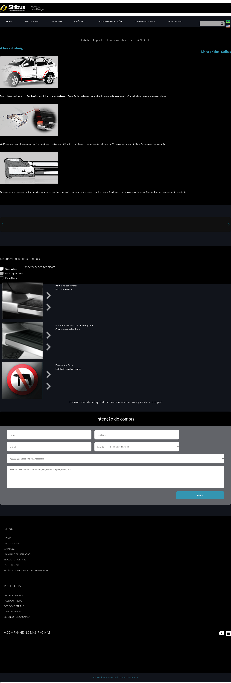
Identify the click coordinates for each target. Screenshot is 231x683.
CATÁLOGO (9, 549)
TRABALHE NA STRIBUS (16, 559)
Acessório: (15, 458)
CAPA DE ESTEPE (12, 611)
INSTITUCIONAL (12, 543)
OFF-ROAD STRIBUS (14, 606)
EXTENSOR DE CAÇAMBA (17, 616)
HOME (7, 538)
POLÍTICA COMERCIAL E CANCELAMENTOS (26, 570)
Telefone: (101, 434)
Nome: (13, 434)
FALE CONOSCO (12, 565)
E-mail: (13, 446)
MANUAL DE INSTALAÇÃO (17, 554)
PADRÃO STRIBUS (13, 600)
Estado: (100, 446)
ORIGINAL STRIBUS (13, 595)
